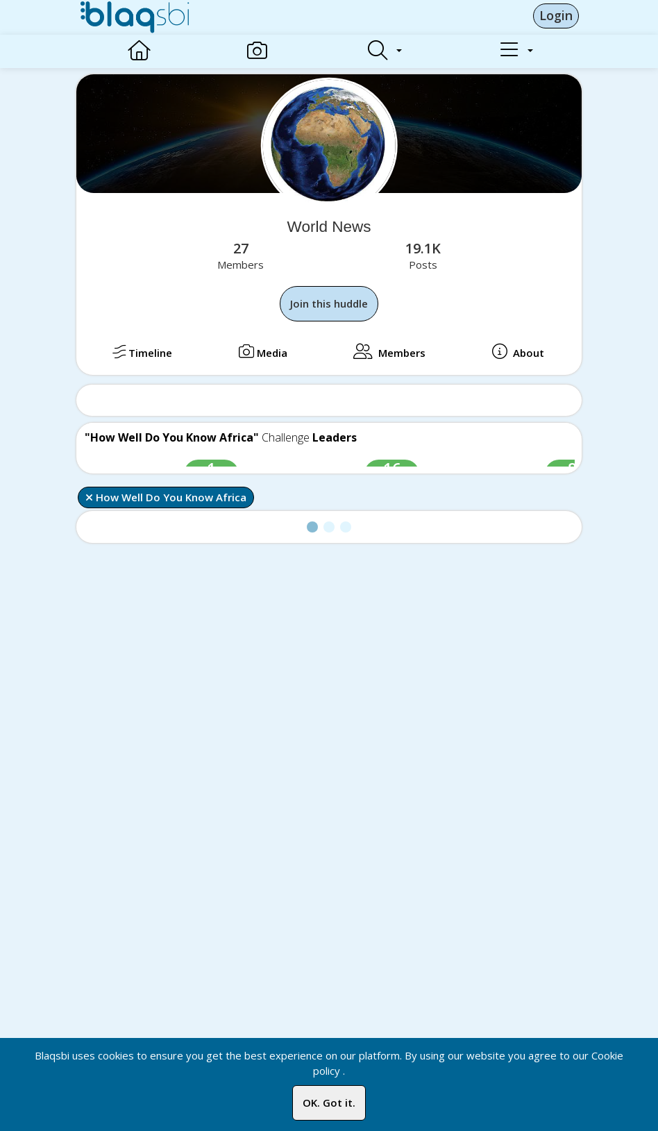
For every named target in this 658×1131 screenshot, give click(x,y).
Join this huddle (329, 303)
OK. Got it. (329, 1102)
